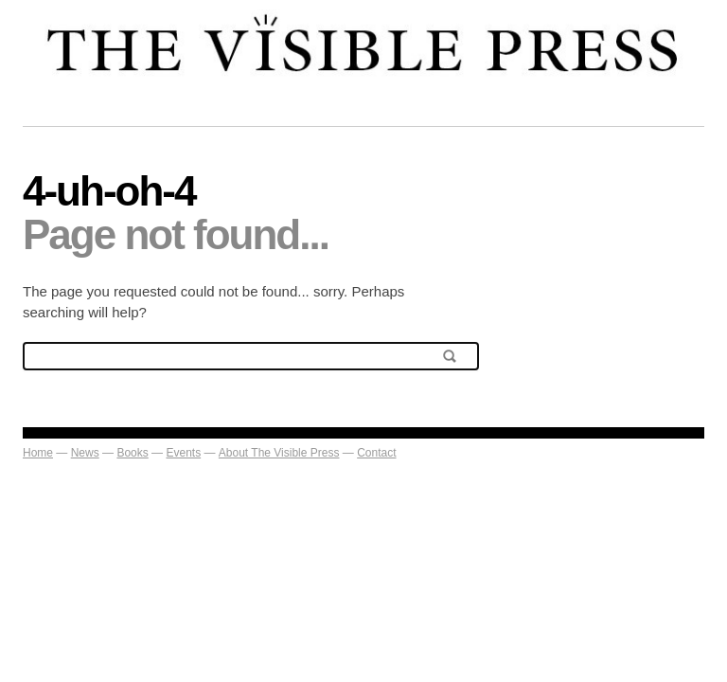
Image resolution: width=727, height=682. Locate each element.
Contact (376, 452)
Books (132, 452)
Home (38, 452)
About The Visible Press (279, 452)
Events (183, 452)
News (85, 452)
